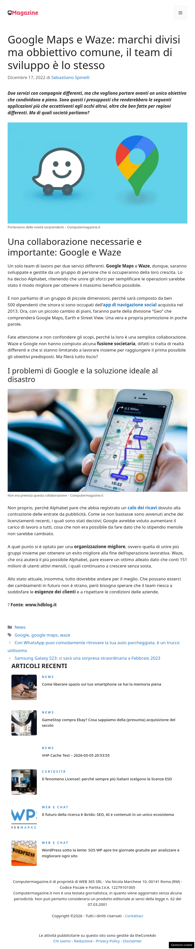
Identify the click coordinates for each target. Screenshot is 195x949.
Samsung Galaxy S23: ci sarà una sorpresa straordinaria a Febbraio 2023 (87, 658)
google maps (44, 635)
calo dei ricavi (142, 508)
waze (65, 635)
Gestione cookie (181, 945)
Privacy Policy (108, 940)
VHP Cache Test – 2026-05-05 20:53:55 (76, 755)
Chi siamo (62, 940)
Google (21, 635)
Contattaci (134, 915)
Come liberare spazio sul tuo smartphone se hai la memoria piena (101, 684)
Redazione (83, 940)
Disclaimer (132, 940)
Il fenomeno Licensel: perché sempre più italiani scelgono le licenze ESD (107, 778)
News (20, 627)
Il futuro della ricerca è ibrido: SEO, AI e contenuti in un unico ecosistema (108, 814)
